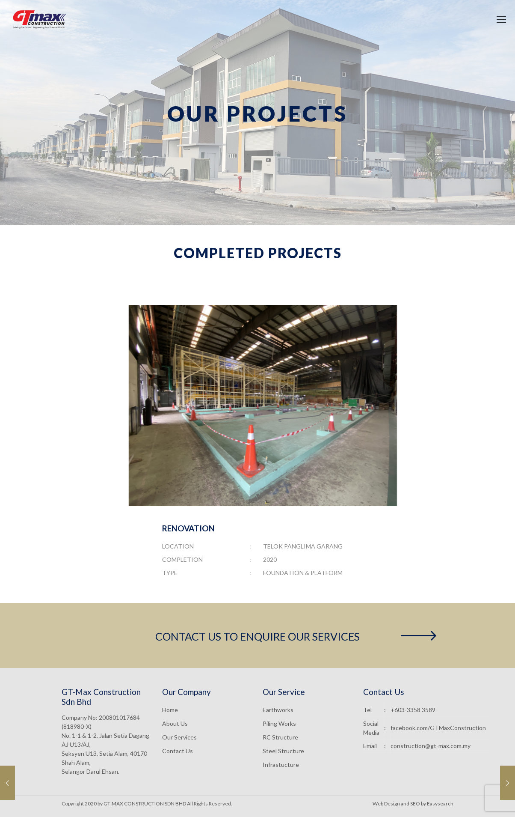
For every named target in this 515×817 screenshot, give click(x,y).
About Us (175, 723)
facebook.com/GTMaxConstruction (438, 727)
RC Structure (280, 737)
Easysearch (440, 803)
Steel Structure (283, 750)
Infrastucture (281, 764)
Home (170, 709)
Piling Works (279, 723)
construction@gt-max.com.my (431, 745)
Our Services (179, 737)
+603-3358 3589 (413, 709)
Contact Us (177, 750)
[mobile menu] (501, 19)
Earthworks (278, 709)
